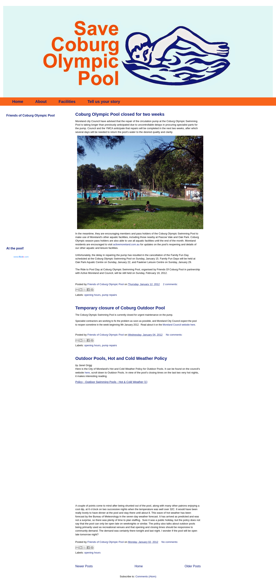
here (87, 372)
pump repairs (109, 294)
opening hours (92, 294)
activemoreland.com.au (126, 244)
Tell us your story (104, 101)
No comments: (174, 334)
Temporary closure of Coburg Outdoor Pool (120, 307)
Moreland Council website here (179, 324)
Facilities (67, 101)
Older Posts (193, 566)
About (41, 101)
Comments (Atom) (145, 576)
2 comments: (170, 284)
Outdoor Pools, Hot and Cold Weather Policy (121, 358)
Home (17, 101)
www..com (21, 257)
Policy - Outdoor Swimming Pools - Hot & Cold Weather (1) (111, 382)
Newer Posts (84, 566)
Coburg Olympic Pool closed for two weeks (119, 114)
